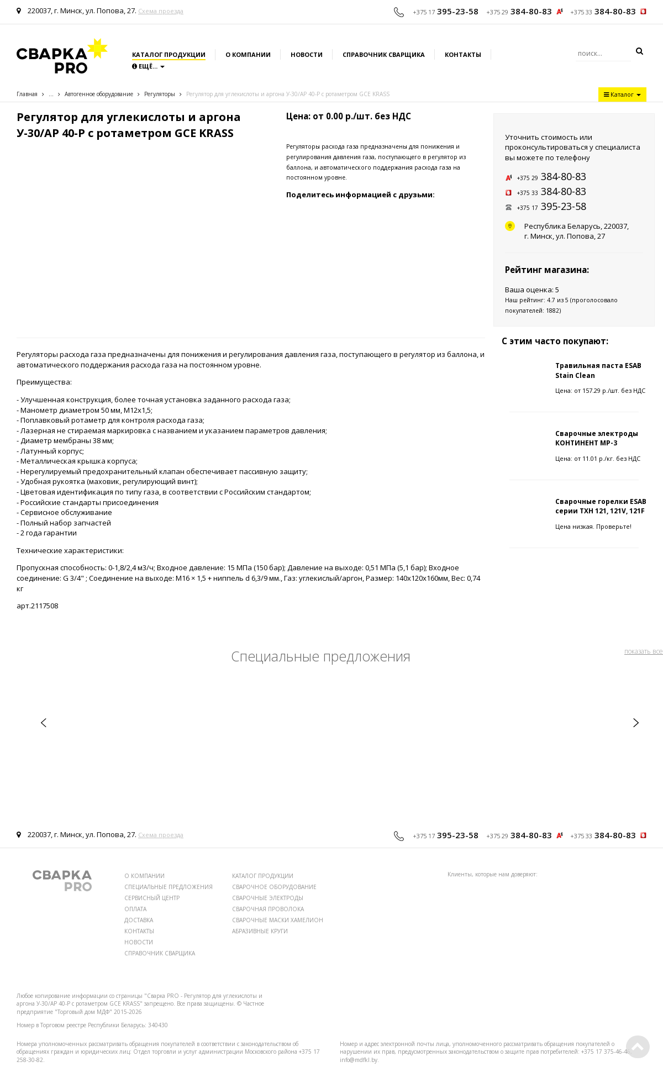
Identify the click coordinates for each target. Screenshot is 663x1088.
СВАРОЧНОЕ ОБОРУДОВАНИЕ (274, 887)
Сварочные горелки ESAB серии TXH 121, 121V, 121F (600, 506)
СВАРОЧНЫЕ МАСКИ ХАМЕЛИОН (277, 920)
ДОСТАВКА (138, 920)
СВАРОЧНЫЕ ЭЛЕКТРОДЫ (267, 898)
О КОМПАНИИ (144, 876)
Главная (27, 94)
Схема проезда (160, 11)
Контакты (463, 54)
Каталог (622, 94)
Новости (307, 54)
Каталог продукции (169, 54)
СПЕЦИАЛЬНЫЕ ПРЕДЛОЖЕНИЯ (168, 887)
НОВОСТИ (138, 942)
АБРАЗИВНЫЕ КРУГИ (260, 931)
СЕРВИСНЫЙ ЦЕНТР (152, 898)
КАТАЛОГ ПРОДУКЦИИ (262, 876)
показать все (643, 651)
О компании (248, 54)
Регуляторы (159, 94)
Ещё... (148, 66)
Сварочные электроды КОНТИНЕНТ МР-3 (596, 438)
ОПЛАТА (135, 909)
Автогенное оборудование (99, 94)
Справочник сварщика (384, 54)
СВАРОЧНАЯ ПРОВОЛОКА (268, 909)
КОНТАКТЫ (139, 931)
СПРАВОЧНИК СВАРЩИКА (159, 953)
